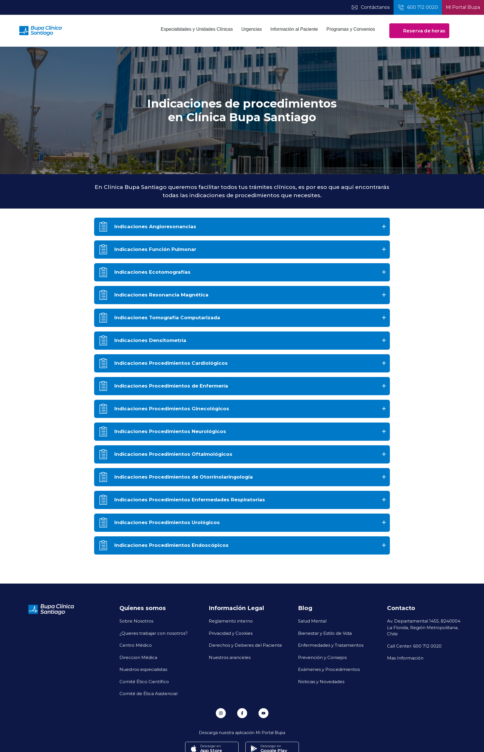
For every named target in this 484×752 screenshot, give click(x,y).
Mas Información (405, 658)
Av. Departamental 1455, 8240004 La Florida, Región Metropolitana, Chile (423, 627)
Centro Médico (135, 645)
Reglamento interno (231, 621)
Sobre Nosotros (136, 621)
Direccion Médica (138, 657)
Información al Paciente (294, 29)
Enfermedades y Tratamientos (330, 645)
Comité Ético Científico (144, 681)
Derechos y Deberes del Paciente (245, 645)
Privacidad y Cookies (231, 633)
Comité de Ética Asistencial (148, 693)
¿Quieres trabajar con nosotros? (153, 633)
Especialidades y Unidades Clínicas (197, 29)
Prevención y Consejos (322, 657)
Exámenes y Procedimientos (329, 669)
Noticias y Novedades (321, 681)
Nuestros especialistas (143, 669)
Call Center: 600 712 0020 (414, 646)
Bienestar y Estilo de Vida (325, 633)
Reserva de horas (419, 30)
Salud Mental (312, 621)
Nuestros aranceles (230, 657)
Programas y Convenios (350, 29)
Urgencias (251, 29)
